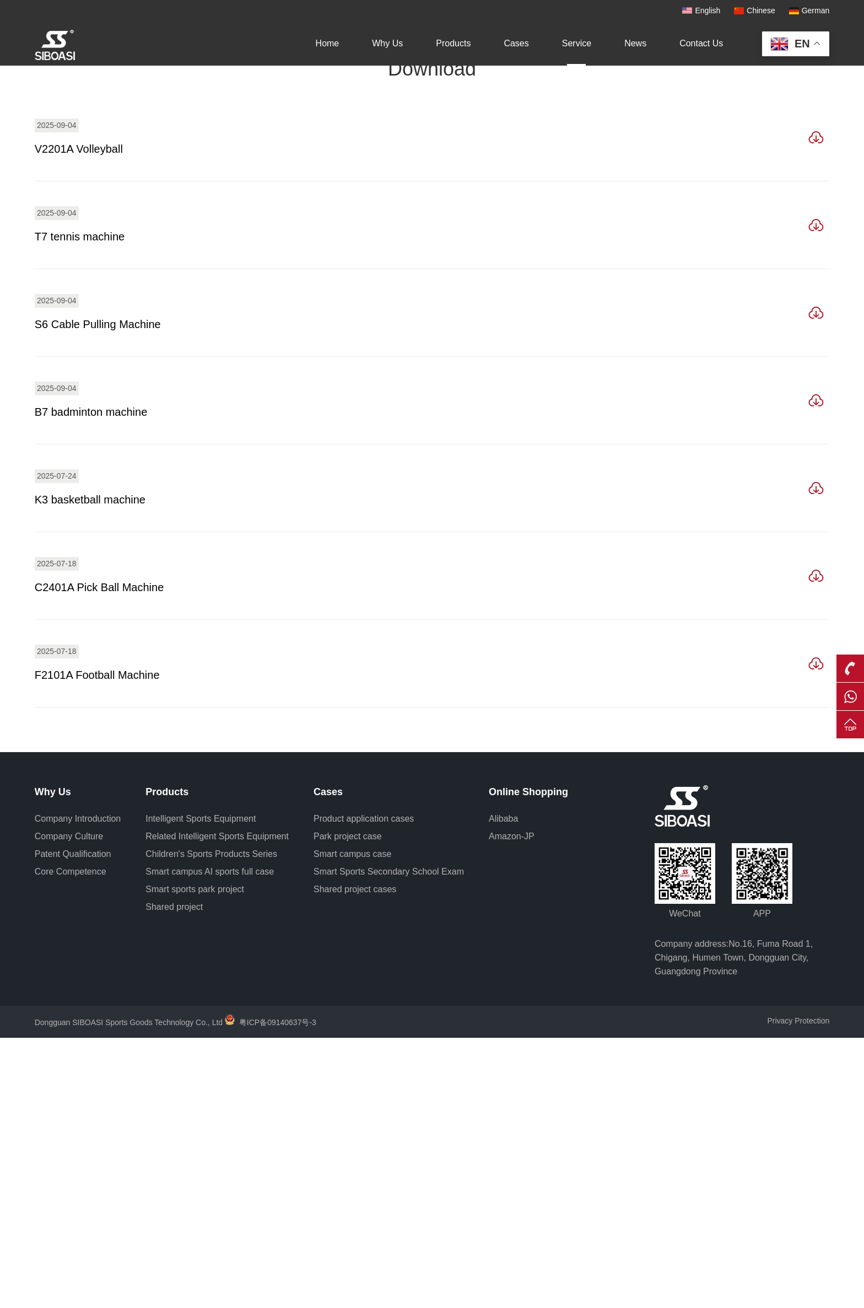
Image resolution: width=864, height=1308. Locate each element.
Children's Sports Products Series (211, 1124)
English (707, 10)
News (635, 43)
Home (327, 43)
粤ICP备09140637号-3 (277, 1292)
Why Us (387, 43)
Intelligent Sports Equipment (200, 1088)
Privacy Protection (798, 1290)
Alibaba (503, 1088)
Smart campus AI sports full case (209, 1141)
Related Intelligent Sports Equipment (217, 1106)
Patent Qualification (73, 1124)
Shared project (174, 1177)
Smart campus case (352, 1124)
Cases (516, 43)
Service (576, 43)
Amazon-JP (511, 1106)
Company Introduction (78, 1088)
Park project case (348, 1106)
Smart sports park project (194, 1159)
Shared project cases (355, 1159)
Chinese (761, 10)
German (816, 10)
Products (453, 43)
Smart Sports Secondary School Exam (389, 1141)
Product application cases (364, 1088)
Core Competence (70, 1141)
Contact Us (701, 43)
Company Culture (69, 1106)
